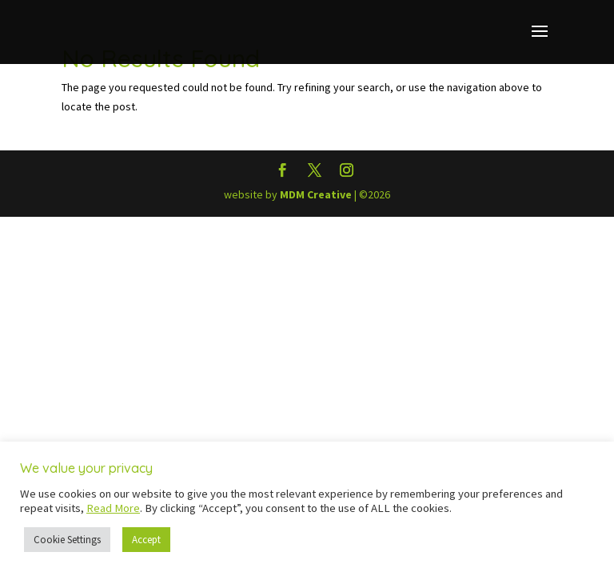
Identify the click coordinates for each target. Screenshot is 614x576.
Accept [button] (146, 539)
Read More (113, 508)
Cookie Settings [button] (67, 539)
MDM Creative (316, 194)
